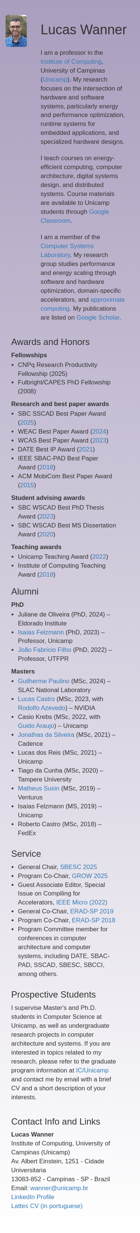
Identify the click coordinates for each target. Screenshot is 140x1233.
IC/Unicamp (92, 1070)
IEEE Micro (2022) (82, 902)
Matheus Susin (38, 788)
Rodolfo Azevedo (41, 707)
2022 (99, 556)
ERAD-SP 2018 (93, 920)
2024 (99, 431)
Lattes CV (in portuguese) (47, 1206)
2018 (46, 467)
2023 (99, 440)
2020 (46, 534)
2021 (86, 449)
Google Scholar (98, 317)
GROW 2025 (90, 875)
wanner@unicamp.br (59, 1188)
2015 (27, 485)
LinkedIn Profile (33, 1197)
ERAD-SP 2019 (91, 911)
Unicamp (55, 79)
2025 (27, 422)
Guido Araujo (36, 725)
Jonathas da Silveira (46, 734)
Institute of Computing (71, 61)
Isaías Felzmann (41, 632)
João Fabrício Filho (44, 649)
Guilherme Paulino (43, 681)
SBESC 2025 (78, 867)
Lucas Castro (36, 699)
